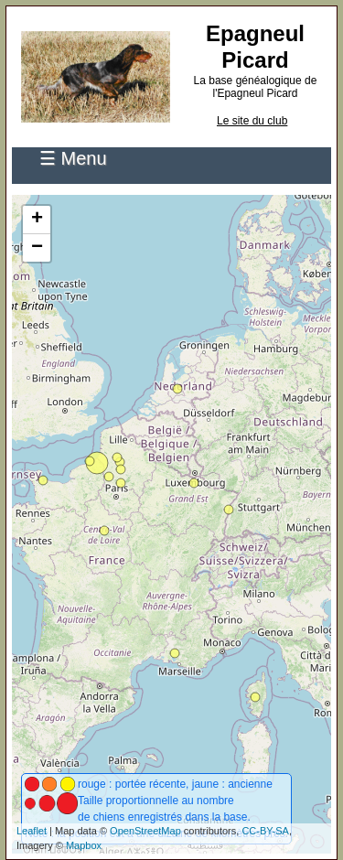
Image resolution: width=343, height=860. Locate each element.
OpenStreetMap (145, 830)
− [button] (37, 248)
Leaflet (31, 830)
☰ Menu (73, 158)
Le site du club (252, 120)
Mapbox (84, 845)
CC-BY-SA (265, 830)
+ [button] (37, 219)
